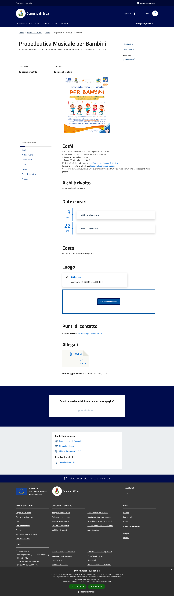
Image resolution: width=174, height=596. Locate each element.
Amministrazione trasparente (99, 551)
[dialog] (87, 581)
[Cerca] (155, 13)
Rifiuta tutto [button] (96, 586)
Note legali (91, 560)
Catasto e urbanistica (60, 525)
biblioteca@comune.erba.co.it (102, 165)
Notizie (126, 512)
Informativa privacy (95, 555)
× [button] (171, 570)
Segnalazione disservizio (62, 555)
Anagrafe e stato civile (61, 512)
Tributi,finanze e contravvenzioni (100, 521)
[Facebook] (133, 13)
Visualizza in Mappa (108, 301)
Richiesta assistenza (60, 564)
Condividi (129, 44)
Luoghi (126, 533)
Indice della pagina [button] (29, 142)
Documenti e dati (23, 538)
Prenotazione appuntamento (63, 551)
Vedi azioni (129, 49)
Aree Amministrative (24, 517)
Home (21, 32)
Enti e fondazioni (23, 525)
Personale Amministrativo (26, 534)
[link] (102, 165)
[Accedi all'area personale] (146, 3)
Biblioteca (76, 277)
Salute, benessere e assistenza (100, 525)
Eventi (47, 32)
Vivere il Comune (34, 32)
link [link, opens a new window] (110, 581)
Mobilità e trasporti (59, 530)
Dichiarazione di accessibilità (99, 564)
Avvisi (125, 521)
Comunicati (128, 517)
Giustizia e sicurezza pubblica (99, 516)
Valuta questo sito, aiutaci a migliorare (87, 478)
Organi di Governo (23, 512)
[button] (87, 592)
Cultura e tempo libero (61, 517)
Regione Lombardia (24, 3)
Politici (19, 530)
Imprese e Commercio (60, 521)
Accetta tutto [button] (78, 587)
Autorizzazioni (93, 529)
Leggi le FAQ (57, 560)
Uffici (18, 521)
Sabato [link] (66, 157)
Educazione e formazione (97, 512)
